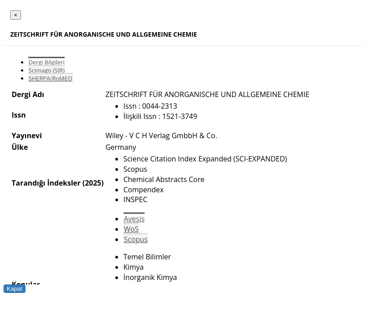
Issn (19, 115)
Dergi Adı (28, 94)
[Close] (15, 15)
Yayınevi (27, 135)
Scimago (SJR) (46, 70)
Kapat (14, 288)
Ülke (20, 147)
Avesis (134, 219)
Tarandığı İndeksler (46, 183)
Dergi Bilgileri (46, 62)
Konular (26, 284)
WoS (131, 229)
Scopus (136, 239)
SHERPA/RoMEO (50, 78)
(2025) (92, 183)
